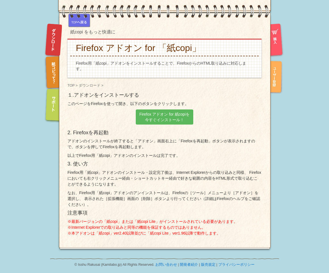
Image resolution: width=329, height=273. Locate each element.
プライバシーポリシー (236, 265)
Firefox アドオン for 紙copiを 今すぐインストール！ (164, 117)
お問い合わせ (166, 265)
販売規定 (208, 265)
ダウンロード (89, 85)
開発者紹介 (189, 265)
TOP (70, 85)
